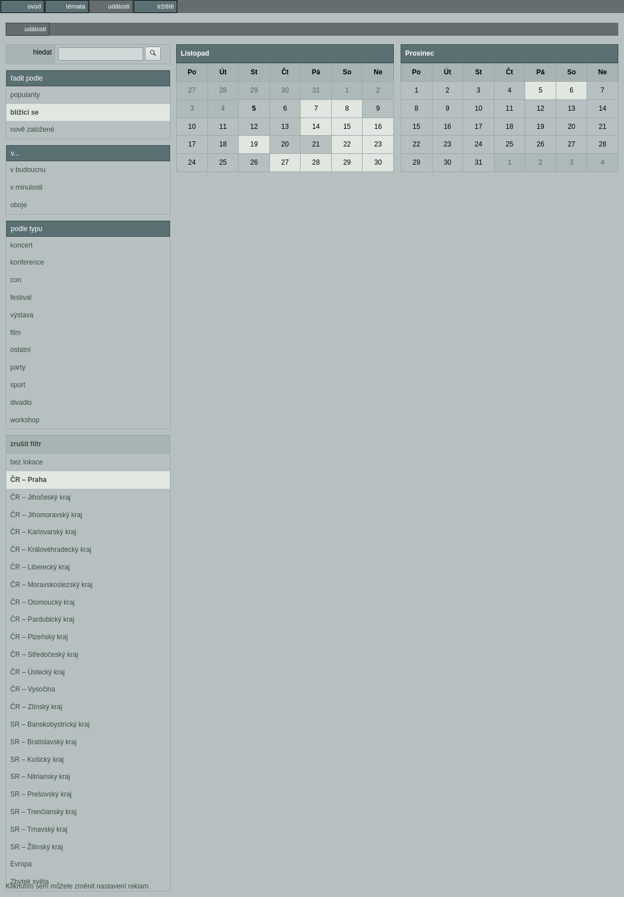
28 (223, 90)
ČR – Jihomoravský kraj (46, 515)
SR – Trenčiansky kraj (43, 812)
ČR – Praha (28, 480)
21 (315, 144)
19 (253, 144)
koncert (21, 245)
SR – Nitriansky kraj (40, 777)
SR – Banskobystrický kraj (49, 724)
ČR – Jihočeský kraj (40, 497)
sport (18, 385)
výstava (22, 315)
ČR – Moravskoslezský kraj (51, 585)
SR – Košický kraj (37, 760)
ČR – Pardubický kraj (42, 619)
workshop (24, 420)
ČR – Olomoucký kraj (42, 602)
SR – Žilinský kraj (36, 847)
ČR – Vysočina (32, 689)
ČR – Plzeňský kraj (39, 637)
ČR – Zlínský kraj (36, 707)
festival (20, 297)
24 (191, 162)
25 (223, 162)
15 (347, 127)
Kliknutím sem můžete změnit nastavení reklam (77, 886)
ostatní (20, 350)
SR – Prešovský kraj (41, 794)
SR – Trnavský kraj (39, 829)
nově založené (32, 129)
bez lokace (26, 462)
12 (253, 127)
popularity (25, 95)
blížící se (24, 112)
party (18, 367)
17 (191, 144)
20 (285, 144)
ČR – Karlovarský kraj (43, 532)
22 (347, 144)
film (15, 333)
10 (191, 127)
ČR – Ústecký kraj (37, 672)
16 (378, 127)
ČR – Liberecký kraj (40, 567)
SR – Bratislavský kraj (43, 742)
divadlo (21, 402)
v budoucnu (27, 170)
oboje (18, 205)
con (15, 280)
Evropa (21, 864)
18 (223, 144)
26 (253, 162)
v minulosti (26, 187)
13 (285, 127)
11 (223, 127)
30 (285, 90)
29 (253, 90)
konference (27, 262)
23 (378, 144)
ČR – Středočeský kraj (44, 655)
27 (191, 90)
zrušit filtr (25, 444)
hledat (42, 52)
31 (315, 90)
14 (315, 127)
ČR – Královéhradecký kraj (50, 550)
